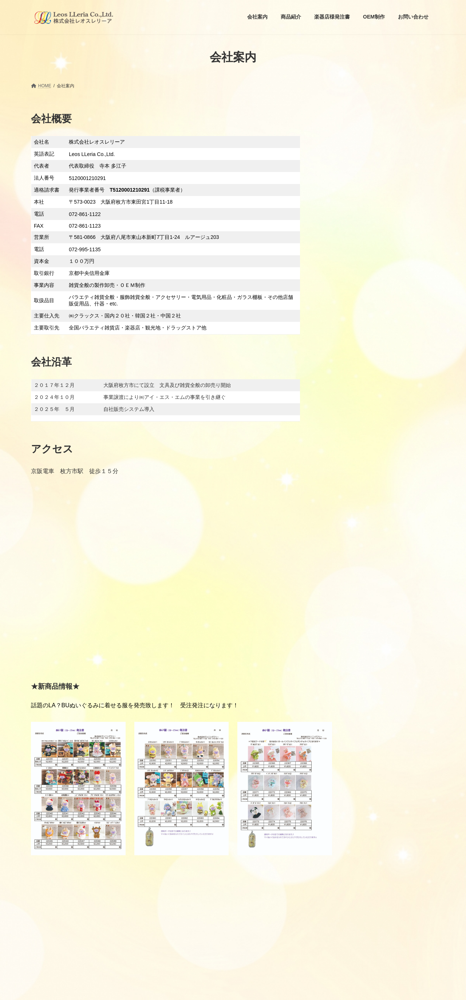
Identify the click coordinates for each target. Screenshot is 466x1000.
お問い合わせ (104, 872)
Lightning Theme (233, 988)
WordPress (201, 988)
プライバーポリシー (57, 872)
